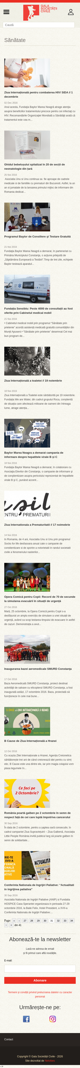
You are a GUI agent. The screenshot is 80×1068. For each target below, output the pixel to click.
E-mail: (8, 960)
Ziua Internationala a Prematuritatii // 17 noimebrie (37, 524)
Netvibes (50, 1060)
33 (65, 920)
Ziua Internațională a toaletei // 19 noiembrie (33, 380)
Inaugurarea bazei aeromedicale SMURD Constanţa (38, 668)
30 (45, 920)
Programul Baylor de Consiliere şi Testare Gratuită (37, 236)
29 (38, 920)
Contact (8, 1039)
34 (71, 920)
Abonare (40, 980)
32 (58, 920)
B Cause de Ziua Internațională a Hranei (30, 740)
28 (31, 920)
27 (25, 920)
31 (51, 920)
